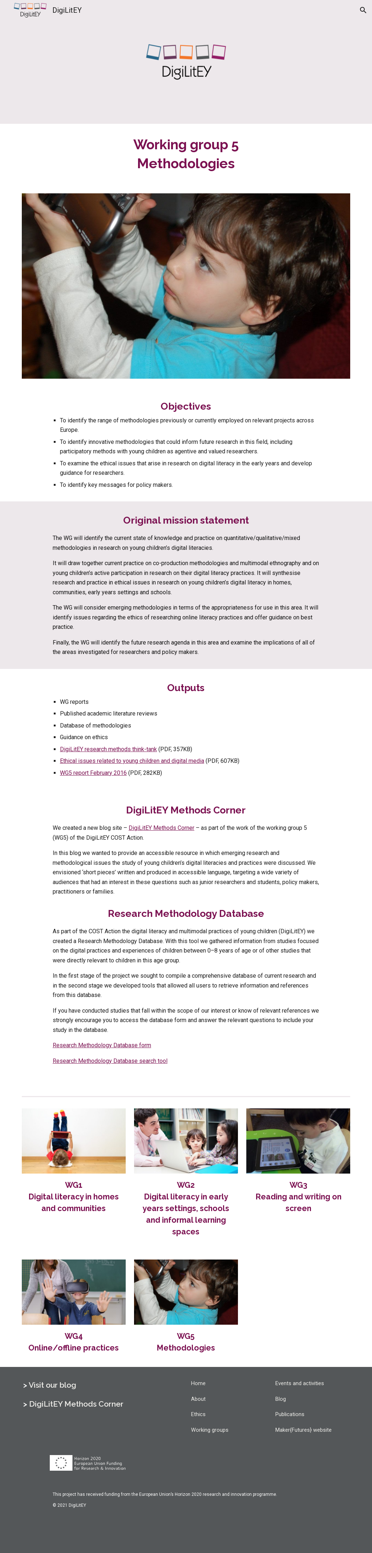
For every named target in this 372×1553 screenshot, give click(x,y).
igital (182, 760)
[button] (363, 10)
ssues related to (101, 760)
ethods (122, 749)
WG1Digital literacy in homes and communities (74, 1196)
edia (198, 760)
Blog (280, 1399)
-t (146, 749)
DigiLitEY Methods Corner (161, 827)
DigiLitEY (72, 749)
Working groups (210, 1430)
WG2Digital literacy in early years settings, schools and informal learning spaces (186, 1208)
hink (139, 749)
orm (146, 1045)
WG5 (66, 772)
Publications (289, 1414)
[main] (186, 154)
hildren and (156, 760)
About (198, 1399)
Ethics (198, 1414)
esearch (97, 749)
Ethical (69, 760)
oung (133, 760)
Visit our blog (52, 1385)
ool (163, 1060)
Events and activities (299, 1383)
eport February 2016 (101, 772)
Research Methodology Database (96, 1045)
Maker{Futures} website (303, 1430)
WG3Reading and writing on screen (299, 1196)
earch (150, 1060)
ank (152, 749)
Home (198, 1383)
